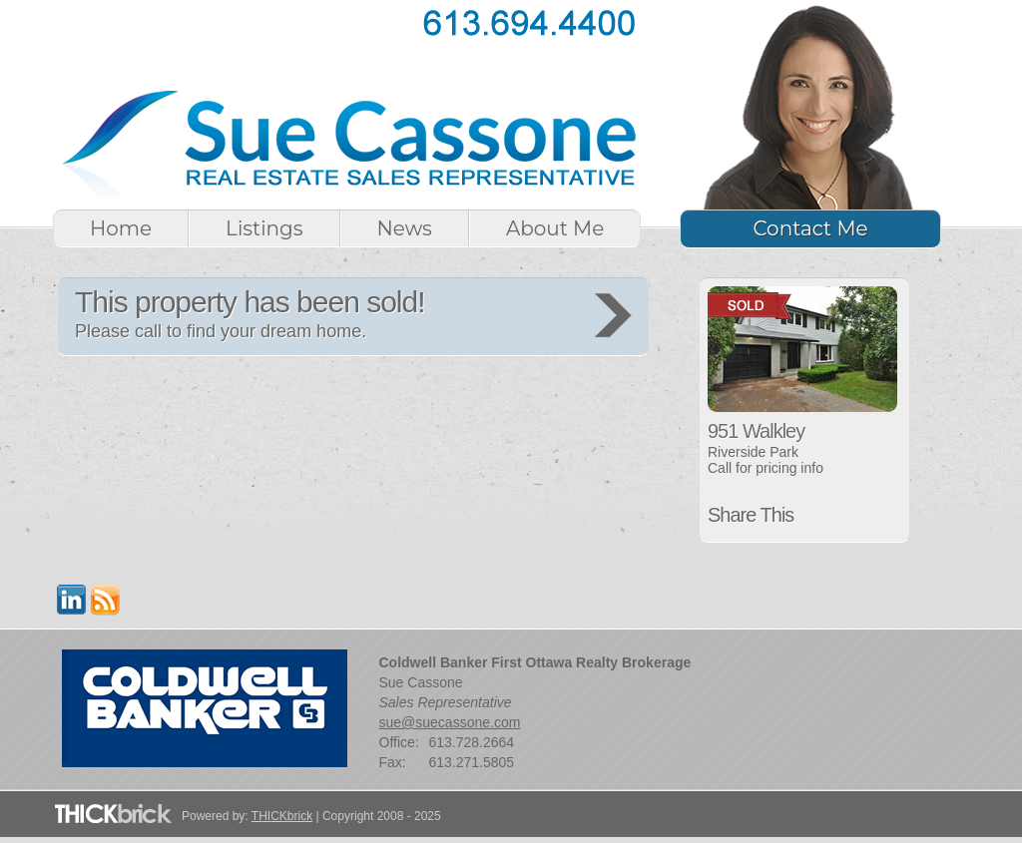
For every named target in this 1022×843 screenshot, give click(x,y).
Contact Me (810, 228)
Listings (264, 228)
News (404, 228)
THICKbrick (282, 816)
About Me (555, 228)
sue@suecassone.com (450, 722)
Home (121, 228)
